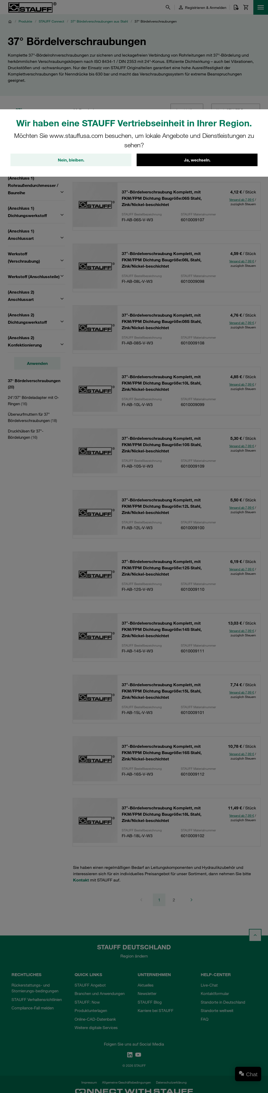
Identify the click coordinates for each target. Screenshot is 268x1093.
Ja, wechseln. (197, 160)
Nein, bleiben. (71, 160)
